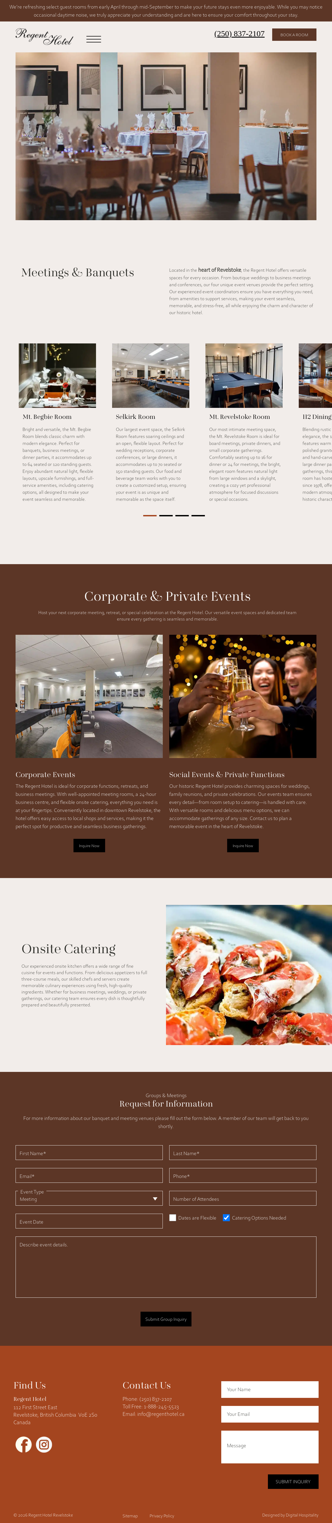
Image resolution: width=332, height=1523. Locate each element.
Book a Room (291, 34)
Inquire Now (89, 844)
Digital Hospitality (302, 1508)
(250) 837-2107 (234, 33)
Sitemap (130, 1509)
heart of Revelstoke (219, 268)
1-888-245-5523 (161, 1402)
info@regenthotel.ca (161, 1409)
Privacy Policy (162, 1509)
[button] (150, 514)
